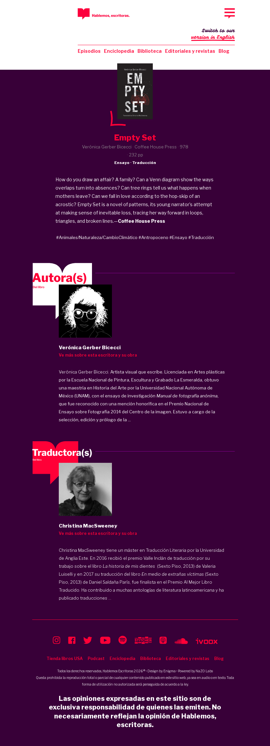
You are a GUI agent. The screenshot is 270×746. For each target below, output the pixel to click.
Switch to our (213, 34)
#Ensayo (178, 237)
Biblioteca (149, 51)
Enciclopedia (119, 51)
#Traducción (201, 237)
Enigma (169, 671)
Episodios (89, 51)
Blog (224, 51)
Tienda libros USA (64, 658)
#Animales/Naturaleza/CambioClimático (96, 237)
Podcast (96, 658)
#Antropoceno (153, 237)
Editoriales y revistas (190, 51)
